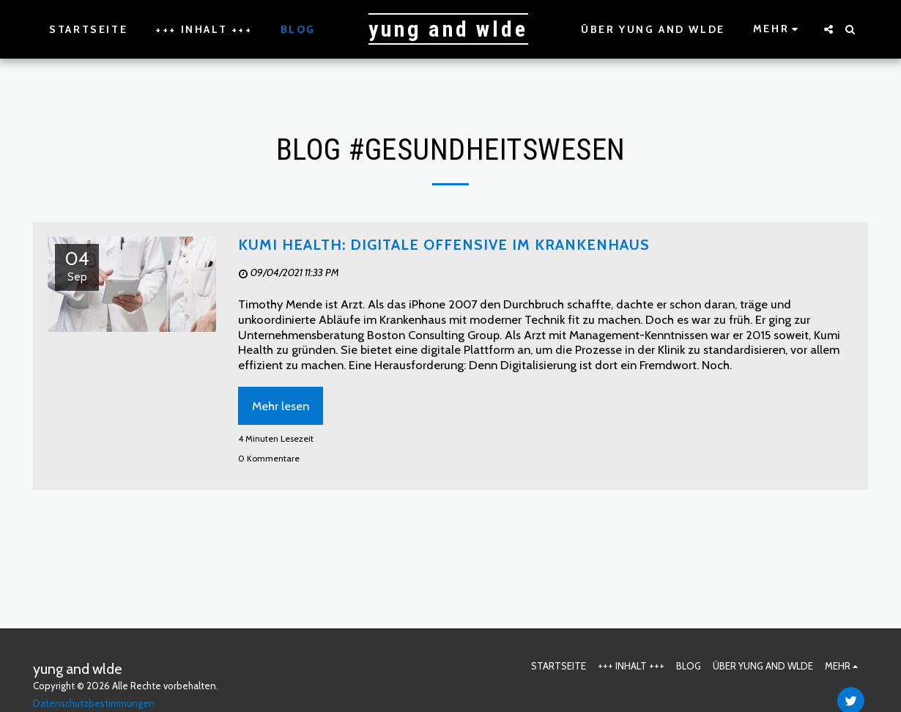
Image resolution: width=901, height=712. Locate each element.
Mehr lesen (280, 405)
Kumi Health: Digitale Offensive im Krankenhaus (444, 244)
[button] (828, 29)
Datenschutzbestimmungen (94, 703)
